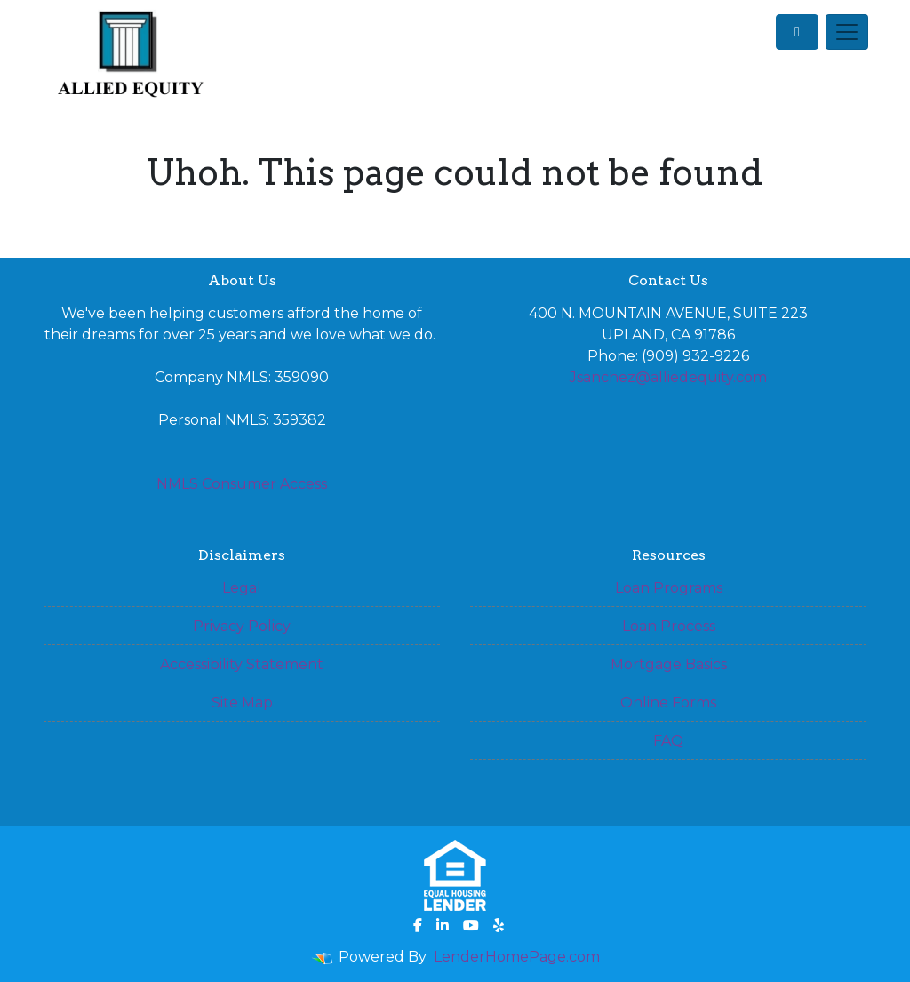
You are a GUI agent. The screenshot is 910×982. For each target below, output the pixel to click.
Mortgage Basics (669, 664)
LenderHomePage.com (517, 956)
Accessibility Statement (241, 664)
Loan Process (668, 626)
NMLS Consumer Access (241, 483)
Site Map (242, 702)
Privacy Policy (242, 626)
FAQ (668, 740)
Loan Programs (668, 587)
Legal (241, 587)
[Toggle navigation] (847, 32)
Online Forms (668, 702)
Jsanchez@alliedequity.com (668, 377)
